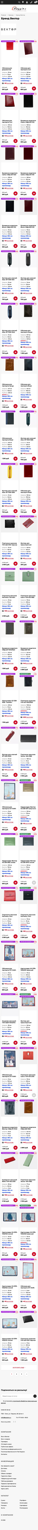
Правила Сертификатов (8, 1483)
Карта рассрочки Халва (8, 1486)
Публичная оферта (7, 1446)
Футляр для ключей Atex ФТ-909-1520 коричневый (28, 279)
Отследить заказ (6, 1444)
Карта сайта (5, 1488)
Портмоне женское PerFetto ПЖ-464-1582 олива (9, 597)
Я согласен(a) (19, 1402)
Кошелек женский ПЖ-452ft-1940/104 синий (9, 1022)
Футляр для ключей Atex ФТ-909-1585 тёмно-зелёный (28, 439)
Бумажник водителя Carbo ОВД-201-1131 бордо (28, 174)
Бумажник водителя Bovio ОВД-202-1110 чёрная (9, 227)
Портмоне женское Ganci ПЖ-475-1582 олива (28, 597)
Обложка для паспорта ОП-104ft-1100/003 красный (9, 970)
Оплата (3, 1471)
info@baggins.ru (6, 1417)
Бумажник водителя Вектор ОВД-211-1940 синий (9, 1128)
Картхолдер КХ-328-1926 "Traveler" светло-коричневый (9, 702)
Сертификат (23, 1505)
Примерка (4, 1441)
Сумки (3, 1500)
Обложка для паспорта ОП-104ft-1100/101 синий (9, 808)
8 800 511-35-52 (5, 1410)
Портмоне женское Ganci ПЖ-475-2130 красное (28, 1076)
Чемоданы (4, 1503)
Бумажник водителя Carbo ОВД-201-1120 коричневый (9, 174)
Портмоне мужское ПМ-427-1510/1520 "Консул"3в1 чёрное (28, 702)
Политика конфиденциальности (11, 1449)
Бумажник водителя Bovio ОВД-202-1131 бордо (28, 227)
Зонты (3, 1508)
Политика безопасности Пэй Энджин (13, 1451)
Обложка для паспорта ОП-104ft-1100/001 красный (28, 1287)
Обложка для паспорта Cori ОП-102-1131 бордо (27, 69)
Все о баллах (5, 1436)
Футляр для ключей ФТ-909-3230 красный (9, 756)
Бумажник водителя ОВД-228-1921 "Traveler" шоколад (28, 649)
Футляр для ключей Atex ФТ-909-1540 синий (9, 332)
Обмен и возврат (6, 1473)
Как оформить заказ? (7, 1466)
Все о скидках (5, 1439)
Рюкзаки (3, 1505)
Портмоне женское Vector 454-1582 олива (28, 1181)
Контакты (4, 1454)
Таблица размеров (7, 1481)
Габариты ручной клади (8, 1478)
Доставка (4, 1468)
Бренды (11, 15)
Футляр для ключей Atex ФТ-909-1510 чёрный (9, 279)
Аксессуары (23, 1503)
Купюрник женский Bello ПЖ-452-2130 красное (9, 1181)
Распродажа (24, 1508)
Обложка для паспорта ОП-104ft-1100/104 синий (9, 1076)
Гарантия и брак (6, 1476)
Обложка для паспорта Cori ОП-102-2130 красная (9, 122)
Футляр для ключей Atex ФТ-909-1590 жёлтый (9, 492)
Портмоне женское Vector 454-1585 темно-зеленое (28, 756)
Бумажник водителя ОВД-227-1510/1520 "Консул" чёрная (9, 649)
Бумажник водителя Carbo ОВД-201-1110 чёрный (28, 122)
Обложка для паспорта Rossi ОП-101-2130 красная (28, 492)
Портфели (23, 1500)
